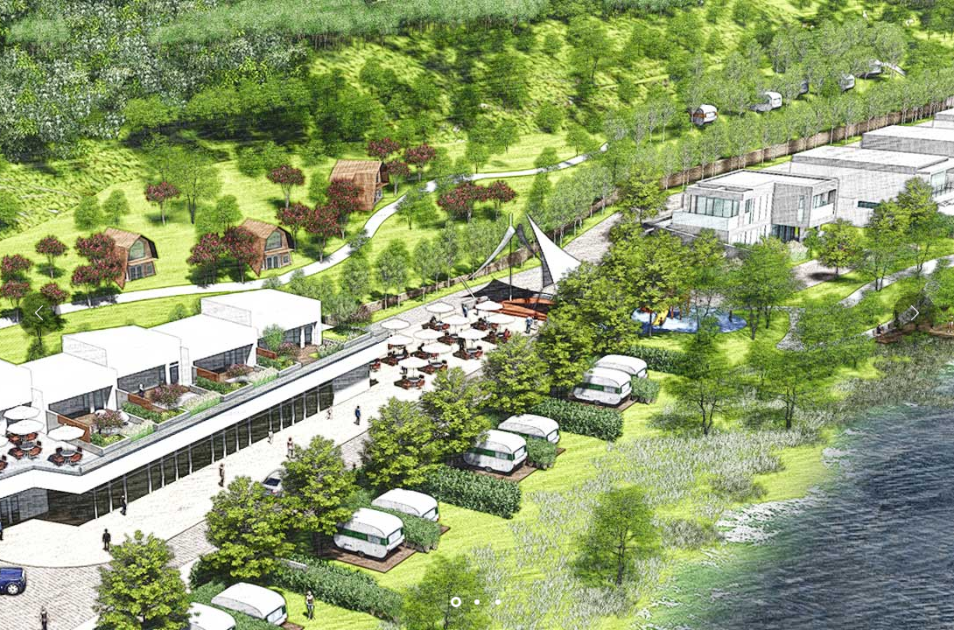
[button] (914, 315)
